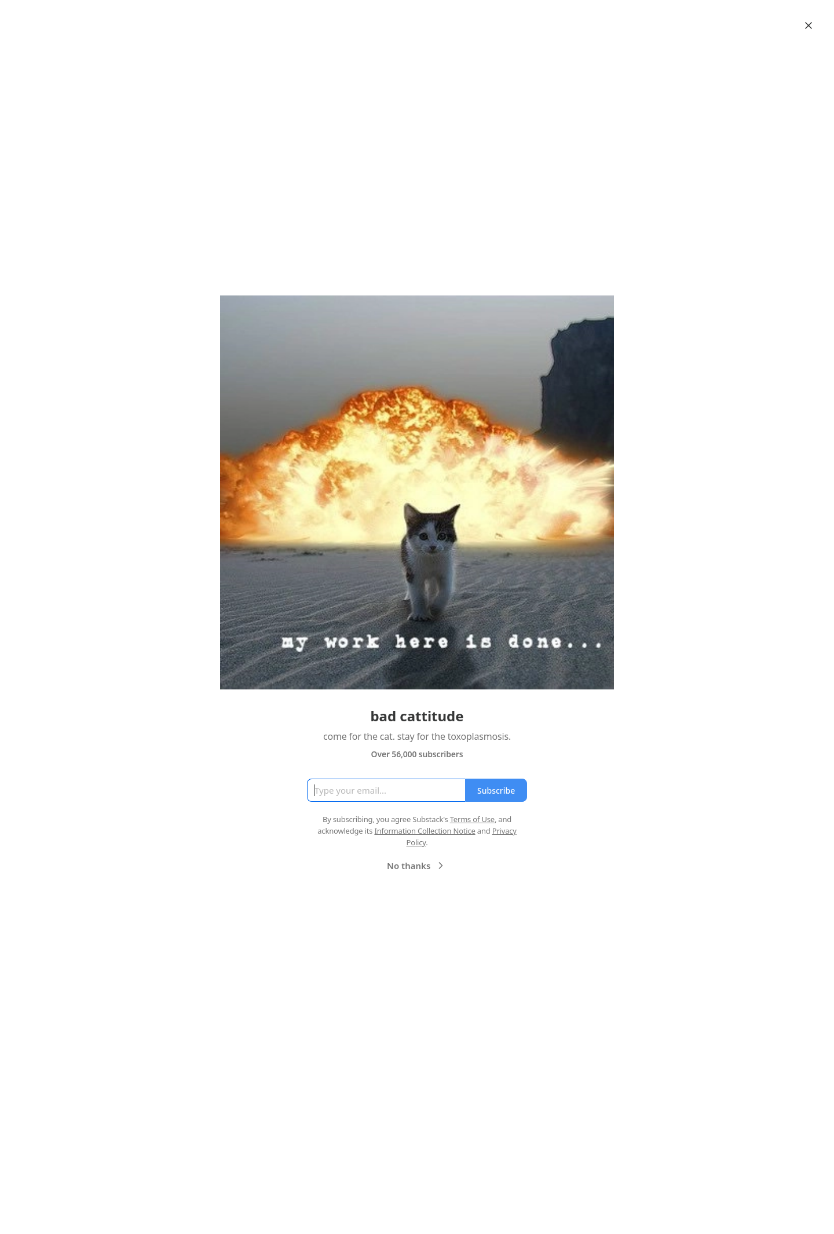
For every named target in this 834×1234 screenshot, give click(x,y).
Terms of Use (472, 819)
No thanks (417, 865)
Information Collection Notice (424, 831)
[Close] (808, 25)
